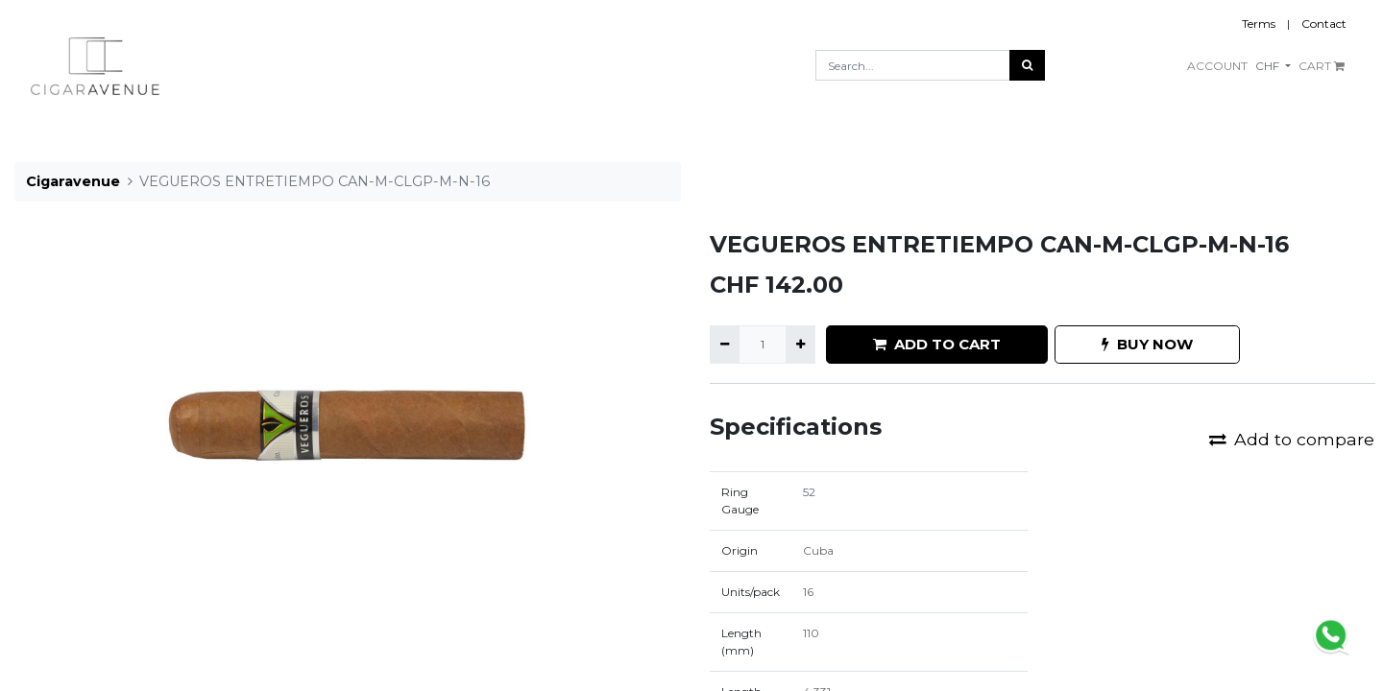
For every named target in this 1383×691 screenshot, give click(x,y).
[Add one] (800, 344)
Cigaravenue (73, 181)
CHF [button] (1268, 66)
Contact (1324, 23)
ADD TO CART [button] (937, 344)
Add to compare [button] (1291, 439)
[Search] (1027, 65)
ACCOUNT (1217, 66)
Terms (1258, 23)
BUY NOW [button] (1147, 344)
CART (1321, 66)
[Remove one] (725, 344)
